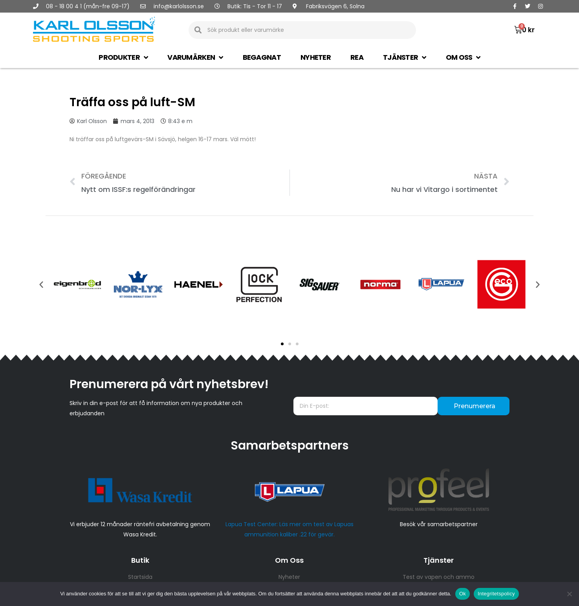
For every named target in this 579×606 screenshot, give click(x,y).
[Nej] (569, 594)
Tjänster (404, 57)
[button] (282, 344)
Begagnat (262, 57)
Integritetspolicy (496, 594)
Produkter (123, 57)
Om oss (463, 57)
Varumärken (195, 57)
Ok (462, 594)
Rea (356, 57)
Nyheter (315, 57)
